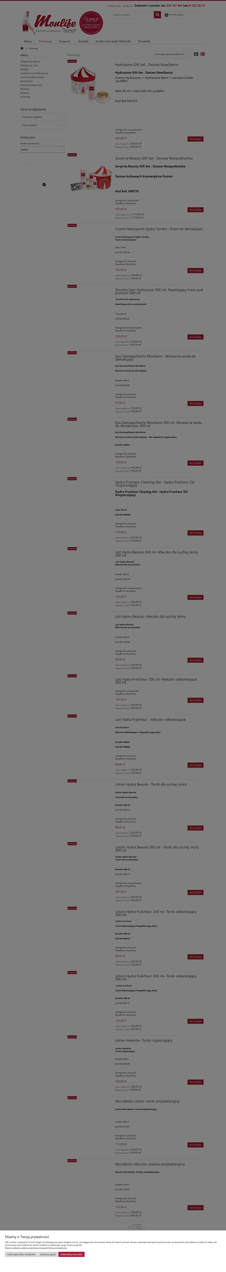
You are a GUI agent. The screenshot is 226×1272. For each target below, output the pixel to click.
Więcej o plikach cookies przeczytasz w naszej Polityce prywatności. (36, 1247)
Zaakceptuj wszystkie (71, 1254)
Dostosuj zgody (48, 1254)
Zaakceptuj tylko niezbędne (21, 1254)
